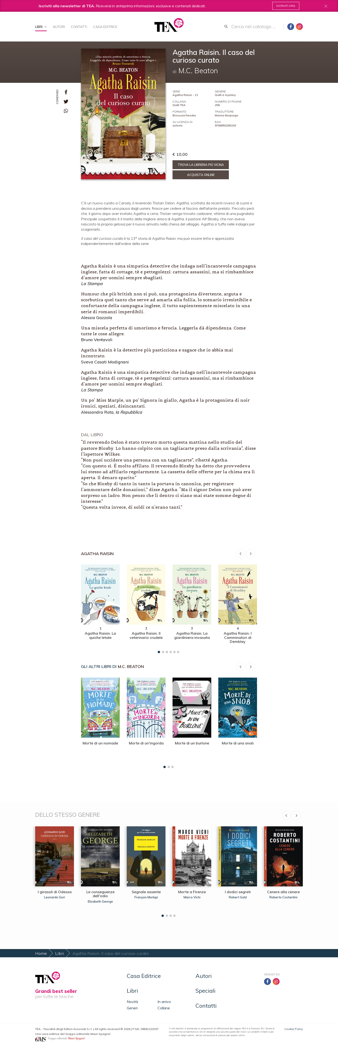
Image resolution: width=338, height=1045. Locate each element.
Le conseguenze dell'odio (100, 893)
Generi (132, 1008)
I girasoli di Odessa (55, 891)
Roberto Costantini (283, 897)
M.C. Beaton (131, 666)
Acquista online (201, 175)
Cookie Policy (293, 1029)
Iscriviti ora (285, 6)
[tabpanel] (100, 607)
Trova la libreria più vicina (201, 165)
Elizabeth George (100, 901)
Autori (59, 27)
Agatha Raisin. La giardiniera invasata (192, 635)
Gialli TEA (179, 105)
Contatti (79, 27)
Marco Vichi (192, 897)
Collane (163, 1008)
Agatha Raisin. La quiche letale (100, 635)
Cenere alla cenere (283, 891)
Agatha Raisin (97, 553)
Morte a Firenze (192, 891)
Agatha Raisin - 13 (185, 95)
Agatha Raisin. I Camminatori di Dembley (238, 637)
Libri (41, 27)
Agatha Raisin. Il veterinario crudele (146, 635)
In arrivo (164, 1001)
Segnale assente (146, 891)
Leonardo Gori (54, 897)
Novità (132, 1001)
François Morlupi (146, 897)
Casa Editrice (105, 27)
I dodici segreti (238, 891)
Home (41, 953)
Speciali (205, 990)
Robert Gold (238, 897)
